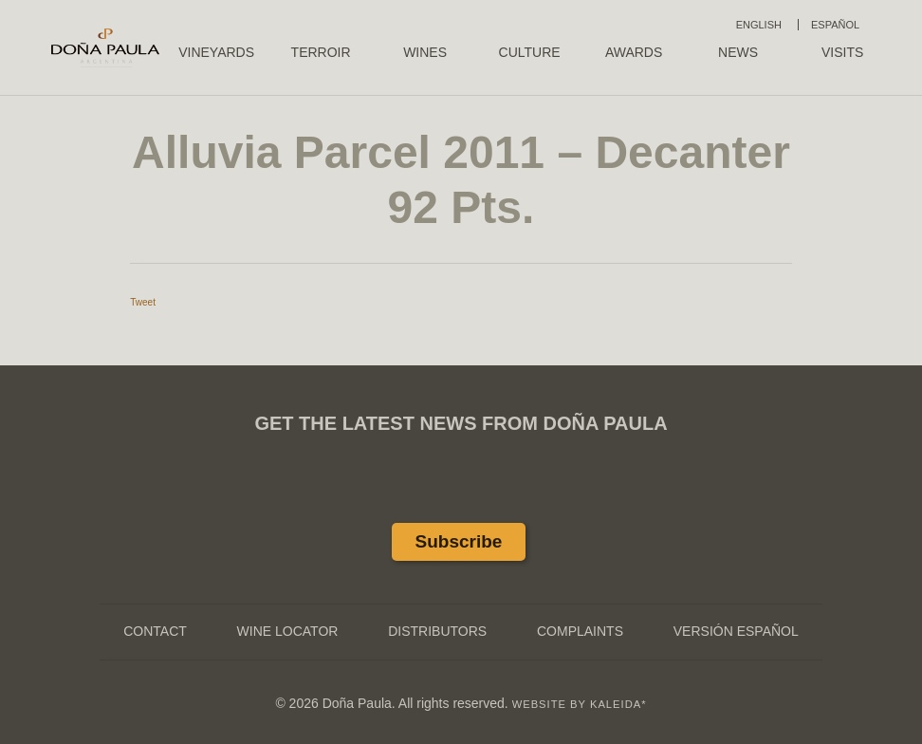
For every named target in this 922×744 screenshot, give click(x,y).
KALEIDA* (618, 704)
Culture (530, 52)
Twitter (460, 495)
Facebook (416, 495)
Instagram (505, 495)
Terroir (321, 52)
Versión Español (736, 631)
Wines (425, 52)
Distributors (437, 631)
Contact (155, 631)
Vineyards (216, 52)
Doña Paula (105, 47)
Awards (633, 52)
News (738, 52)
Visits (842, 52)
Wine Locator (288, 631)
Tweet (143, 302)
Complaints (580, 631)
